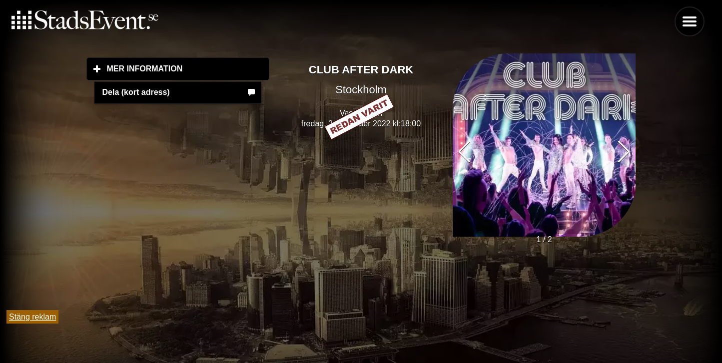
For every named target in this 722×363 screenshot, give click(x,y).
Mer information (188, 68)
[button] (624, 152)
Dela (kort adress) (136, 92)
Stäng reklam (32, 317)
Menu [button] (690, 21)
